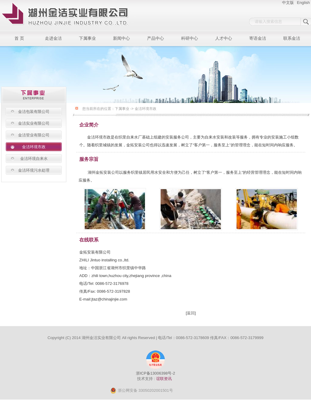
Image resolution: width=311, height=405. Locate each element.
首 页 (19, 38)
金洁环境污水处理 (33, 170)
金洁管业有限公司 (33, 135)
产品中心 (155, 38)
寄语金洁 (257, 38)
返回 (191, 313)
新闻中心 (121, 38)
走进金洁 (53, 38)
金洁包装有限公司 (33, 111)
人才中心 (223, 38)
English (303, 2)
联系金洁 (291, 38)
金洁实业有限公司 (33, 123)
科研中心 (189, 38)
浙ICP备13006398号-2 (155, 373)
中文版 (288, 2)
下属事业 (87, 38)
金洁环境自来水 (34, 158)
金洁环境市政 (34, 147)
